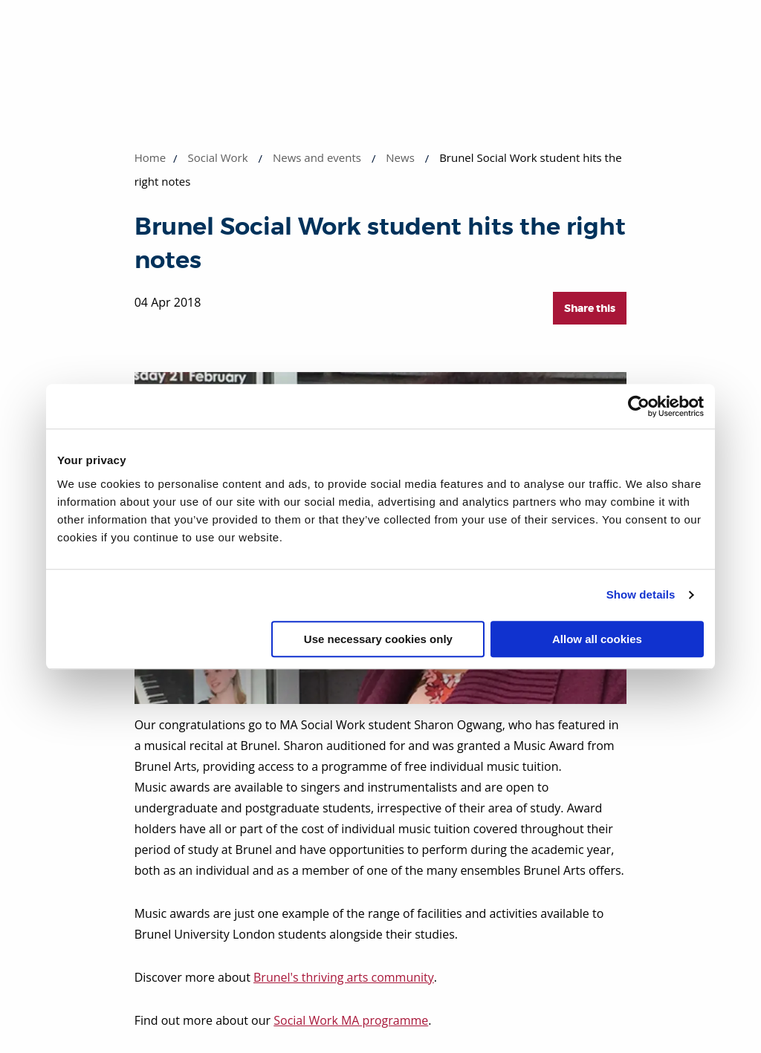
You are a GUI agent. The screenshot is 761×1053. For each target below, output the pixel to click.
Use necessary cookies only (378, 639)
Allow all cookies (597, 639)
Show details (641, 594)
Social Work (218, 157)
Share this (589, 308)
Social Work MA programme (350, 1020)
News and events (317, 157)
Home (150, 157)
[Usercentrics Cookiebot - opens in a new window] (639, 406)
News (400, 157)
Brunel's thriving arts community (343, 977)
